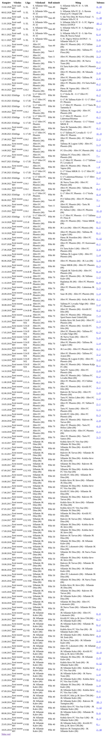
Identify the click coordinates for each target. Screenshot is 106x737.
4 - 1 (98, 117)
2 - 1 (98, 101)
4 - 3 (98, 112)
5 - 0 (98, 261)
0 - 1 (98, 62)
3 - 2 (98, 354)
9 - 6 (98, 713)
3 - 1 (98, 106)
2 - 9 (98, 658)
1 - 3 (98, 145)
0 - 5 (98, 228)
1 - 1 (98, 410)
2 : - (98, 183)
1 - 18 (99, 18)
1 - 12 (99, 708)
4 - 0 (98, 426)
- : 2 (98, 167)
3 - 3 (98, 56)
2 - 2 (98, 67)
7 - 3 (98, 316)
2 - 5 (98, 321)
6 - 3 (98, 332)
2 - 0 (98, 45)
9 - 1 (98, 365)
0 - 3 (98, 266)
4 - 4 (98, 194)
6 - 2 (98, 625)
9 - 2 (98, 680)
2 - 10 (99, 730)
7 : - (98, 156)
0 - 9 (98, 283)
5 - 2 (98, 29)
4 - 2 (98, 12)
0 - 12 (99, 239)
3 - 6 (98, 40)
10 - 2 (99, 23)
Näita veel (6, 734)
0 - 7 (98, 619)
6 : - (98, 724)
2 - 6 (98, 79)
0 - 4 (98, 272)
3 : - (98, 200)
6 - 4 (98, 34)
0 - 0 (98, 614)
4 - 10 (99, 7)
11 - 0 (99, 134)
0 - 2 (98, 377)
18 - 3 (99, 702)
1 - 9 (98, 686)
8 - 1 (98, 222)
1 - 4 (98, 255)
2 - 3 (98, 51)
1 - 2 (98, 161)
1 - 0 (98, 123)
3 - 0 (98, 73)
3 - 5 (98, 437)
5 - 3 (98, 288)
